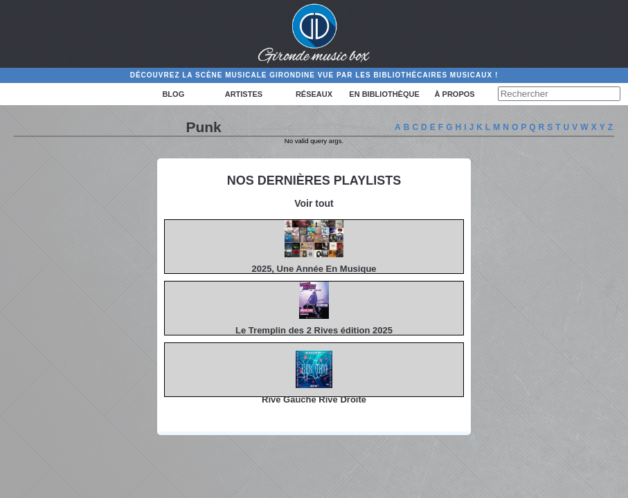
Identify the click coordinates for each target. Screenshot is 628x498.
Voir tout (314, 203)
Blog (173, 94)
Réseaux (314, 94)
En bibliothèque (384, 94)
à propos (455, 94)
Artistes (243, 94)
